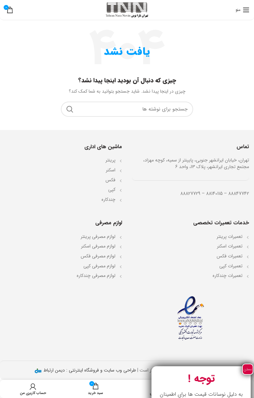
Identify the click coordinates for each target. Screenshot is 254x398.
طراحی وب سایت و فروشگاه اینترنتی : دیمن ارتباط (89, 370)
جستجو (70, 109)
